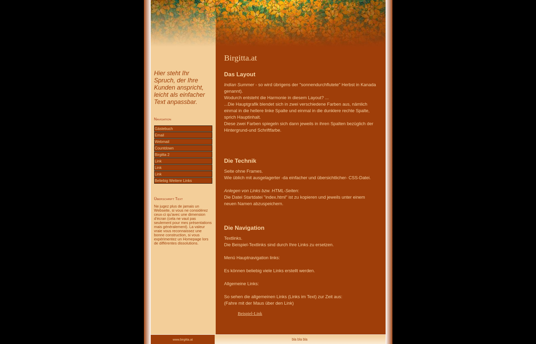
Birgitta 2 (162, 155)
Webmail (162, 142)
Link (158, 161)
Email (159, 135)
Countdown (164, 148)
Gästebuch (164, 129)
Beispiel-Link (250, 313)
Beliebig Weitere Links (173, 180)
